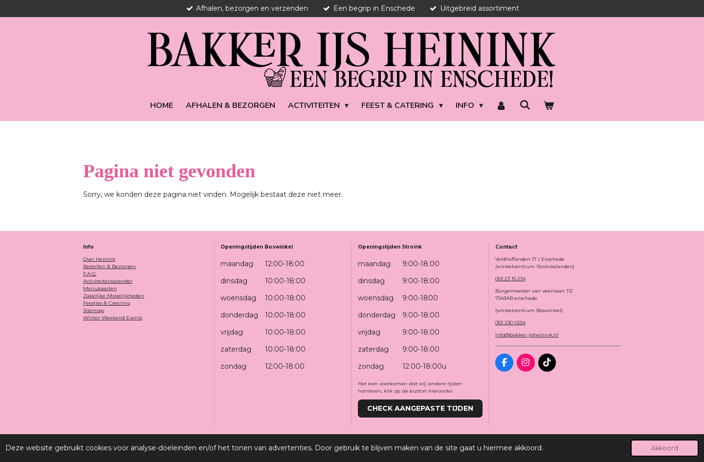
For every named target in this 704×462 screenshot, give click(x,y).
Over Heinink (99, 259)
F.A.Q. (89, 274)
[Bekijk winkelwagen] (548, 105)
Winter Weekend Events (112, 318)
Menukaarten (100, 288)
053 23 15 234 (510, 278)
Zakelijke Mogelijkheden (113, 296)
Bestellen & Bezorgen (109, 266)
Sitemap (93, 310)
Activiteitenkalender (107, 281)
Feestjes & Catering (106, 303)
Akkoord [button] (664, 448)
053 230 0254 (510, 322)
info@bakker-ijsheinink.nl (526, 335)
